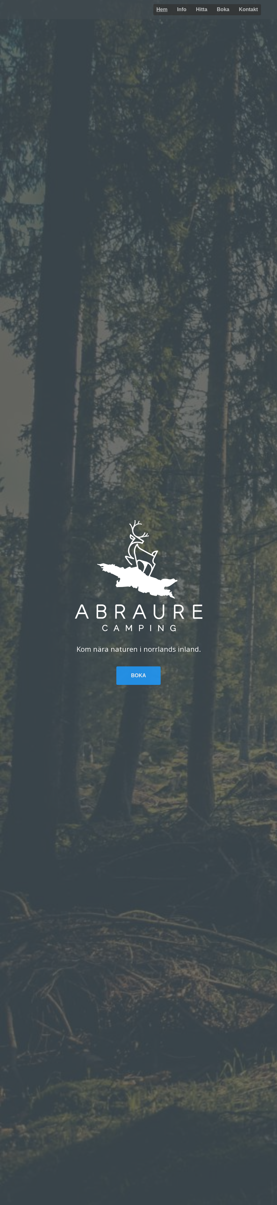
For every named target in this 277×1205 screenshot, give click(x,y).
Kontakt (248, 9)
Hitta (202, 9)
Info (181, 9)
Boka (223, 9)
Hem (162, 9)
